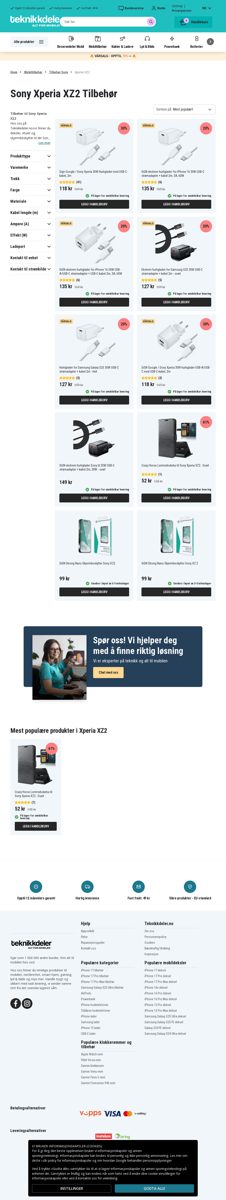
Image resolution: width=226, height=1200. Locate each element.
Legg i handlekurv (94, 204)
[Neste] (210, 41)
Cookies (150, 942)
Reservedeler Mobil (70, 42)
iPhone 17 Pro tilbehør (95, 976)
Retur (84, 937)
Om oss (149, 931)
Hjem (13, 72)
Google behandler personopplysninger (144, 1160)
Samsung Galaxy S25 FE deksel (164, 1022)
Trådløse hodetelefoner (95, 1010)
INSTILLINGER (71, 1188)
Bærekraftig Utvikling (157, 948)
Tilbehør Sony (58, 72)
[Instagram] (27, 1003)
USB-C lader (88, 1033)
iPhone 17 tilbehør (92, 970)
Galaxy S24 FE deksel (158, 1028)
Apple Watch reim (92, 1054)
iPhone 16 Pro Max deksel (161, 999)
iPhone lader (89, 1016)
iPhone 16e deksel (156, 987)
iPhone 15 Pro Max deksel (161, 1010)
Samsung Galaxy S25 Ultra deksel (165, 1016)
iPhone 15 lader (90, 1028)
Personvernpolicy (155, 937)
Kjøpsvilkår (87, 931)
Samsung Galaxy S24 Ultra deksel (165, 1033)
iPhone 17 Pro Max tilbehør (97, 982)
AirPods (86, 993)
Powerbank (172, 42)
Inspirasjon (151, 954)
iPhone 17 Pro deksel (158, 976)
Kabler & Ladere (122, 42)
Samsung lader (90, 1022)
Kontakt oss (88, 948)
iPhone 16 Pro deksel (158, 993)
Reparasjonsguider (93, 942)
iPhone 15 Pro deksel (158, 1005)
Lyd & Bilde (147, 42)
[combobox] (108, 22)
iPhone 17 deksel (155, 970)
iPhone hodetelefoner (94, 1005)
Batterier (196, 42)
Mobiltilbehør (98, 42)
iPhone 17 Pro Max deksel (161, 982)
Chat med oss (108, 672)
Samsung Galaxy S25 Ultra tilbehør (102, 987)
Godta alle (154, 1188)
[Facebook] (15, 1003)
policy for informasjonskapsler (70, 1160)
